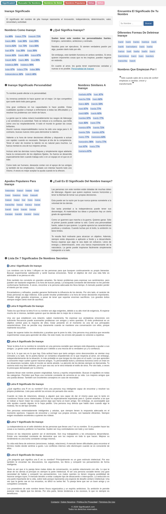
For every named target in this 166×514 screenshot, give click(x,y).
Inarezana (98, 137)
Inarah (8, 209)
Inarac (37, 200)
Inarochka (122, 61)
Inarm (152, 51)
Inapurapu (10, 190)
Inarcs (84, 104)
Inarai (16, 209)
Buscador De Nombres (29, 3)
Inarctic (97, 104)
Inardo (96, 113)
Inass (32, 50)
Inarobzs (150, 56)
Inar (23, 46)
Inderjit (30, 74)
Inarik (153, 42)
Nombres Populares (75, 3)
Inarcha (84, 99)
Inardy (98, 118)
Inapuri (20, 190)
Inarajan (9, 214)
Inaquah (34, 195)
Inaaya (20, 36)
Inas (20, 50)
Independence (14, 74)
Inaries (136, 42)
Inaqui (16, 200)
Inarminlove (123, 56)
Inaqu (25, 195)
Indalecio (27, 65)
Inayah (10, 60)
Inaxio (23, 55)
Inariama (85, 151)
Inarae (37, 204)
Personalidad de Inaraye (82, 69)
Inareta (84, 132)
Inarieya (145, 42)
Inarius (121, 51)
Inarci (97, 99)
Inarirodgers (131, 46)
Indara (22, 69)
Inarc (98, 94)
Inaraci (20, 204)
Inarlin (144, 51)
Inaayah (34, 36)
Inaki (22, 41)
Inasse (10, 55)
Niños (100, 3)
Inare (83, 123)
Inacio (10, 41)
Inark (129, 51)
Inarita (150, 46)
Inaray (36, 214)
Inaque (8, 200)
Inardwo (85, 118)
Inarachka (9, 204)
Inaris (141, 46)
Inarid (120, 42)
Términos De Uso (107, 502)
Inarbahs (85, 94)
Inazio (23, 60)
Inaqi (36, 190)
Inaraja (32, 209)
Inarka (136, 51)
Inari (9, 50)
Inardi (84, 113)
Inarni (133, 56)
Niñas (91, 3)
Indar (10, 69)
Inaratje (18, 214)
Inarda (95, 108)
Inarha (101, 142)
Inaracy (28, 204)
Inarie (128, 42)
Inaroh (132, 61)
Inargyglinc (86, 142)
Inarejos (85, 127)
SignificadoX (8, 3)
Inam (34, 41)
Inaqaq (28, 190)
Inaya (36, 55)
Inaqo (7, 195)
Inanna (10, 46)
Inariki (121, 46)
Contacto (55, 502)
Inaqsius (16, 195)
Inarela (98, 127)
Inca (35, 60)
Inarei (95, 123)
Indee (35, 69)
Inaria (95, 146)
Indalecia (11, 65)
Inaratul (27, 214)
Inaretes (98, 132)
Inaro (141, 56)
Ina (9, 36)
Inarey (84, 137)
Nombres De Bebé (53, 3)
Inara (34, 46)
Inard (83, 108)
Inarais (24, 209)
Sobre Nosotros (68, 502)
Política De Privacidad (87, 502)
